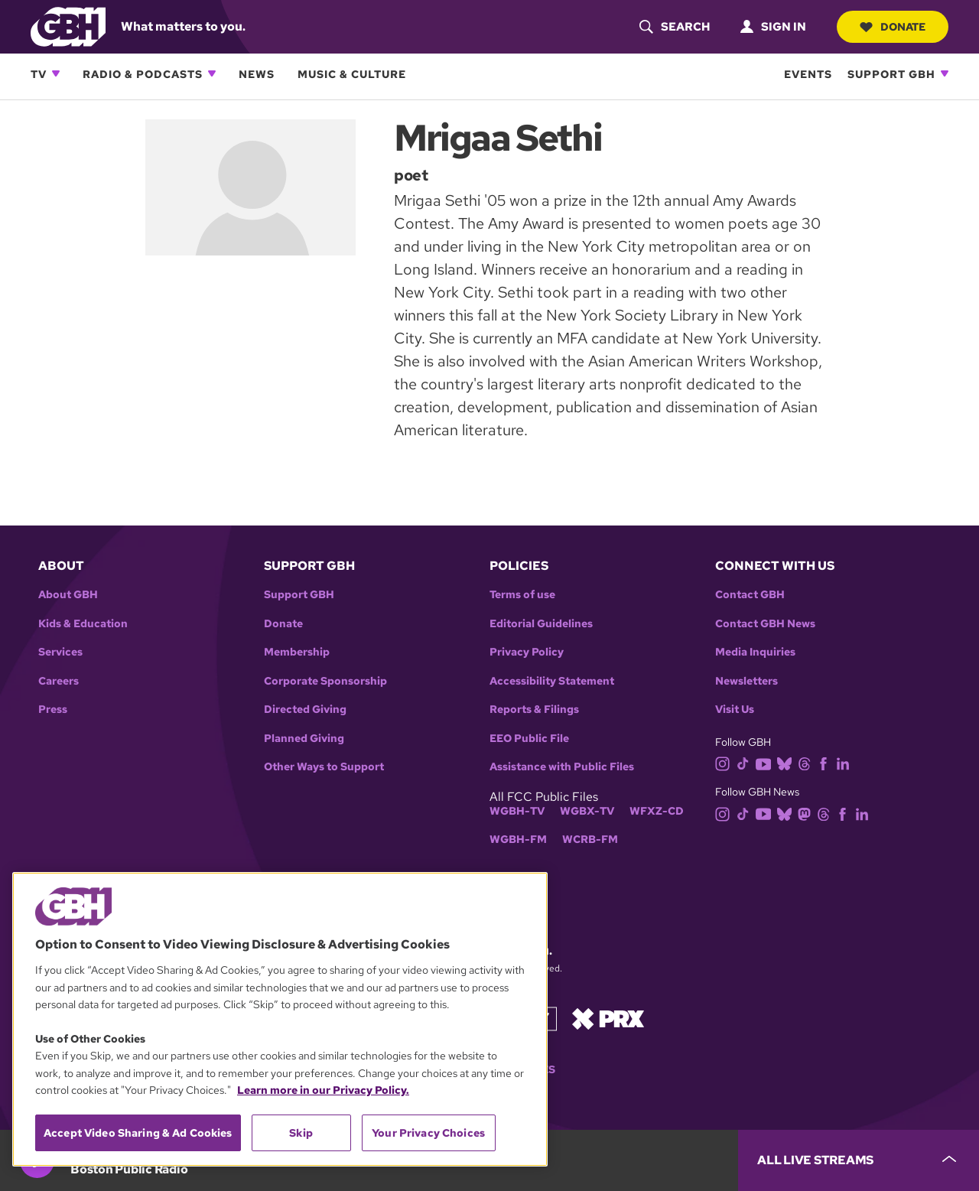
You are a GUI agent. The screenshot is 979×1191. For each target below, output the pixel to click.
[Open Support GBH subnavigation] (944, 73)
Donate (892, 27)
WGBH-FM (518, 839)
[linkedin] (846, 763)
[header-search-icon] (674, 26)
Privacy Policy (527, 652)
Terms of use (522, 594)
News (257, 74)
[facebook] (826, 763)
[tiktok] (746, 763)
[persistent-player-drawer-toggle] (858, 1160)
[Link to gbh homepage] (68, 26)
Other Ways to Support (324, 766)
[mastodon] (807, 813)
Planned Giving (304, 738)
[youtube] (766, 763)
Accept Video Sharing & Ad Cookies (138, 1133)
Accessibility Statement (552, 681)
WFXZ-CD (656, 811)
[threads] (807, 763)
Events (808, 74)
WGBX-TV (587, 811)
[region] (280, 1019)
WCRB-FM (590, 839)
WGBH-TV (517, 811)
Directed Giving (305, 709)
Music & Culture (352, 74)
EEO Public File (529, 738)
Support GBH (891, 74)
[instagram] (726, 763)
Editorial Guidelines (541, 623)
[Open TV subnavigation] (56, 73)
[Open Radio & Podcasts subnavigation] (212, 73)
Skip (301, 1133)
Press (52, 709)
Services (60, 652)
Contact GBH (750, 594)
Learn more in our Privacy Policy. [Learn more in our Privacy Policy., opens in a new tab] (323, 1090)
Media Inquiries (755, 652)
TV (39, 74)
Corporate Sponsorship (325, 681)
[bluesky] (787, 763)
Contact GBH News (765, 623)
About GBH (68, 594)
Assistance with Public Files (562, 766)
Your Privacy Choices (428, 1133)
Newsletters (746, 681)
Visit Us (734, 709)
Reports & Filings (534, 709)
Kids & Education (83, 623)
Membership (297, 652)
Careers (58, 681)
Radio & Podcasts (143, 74)
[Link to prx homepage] (608, 1018)
